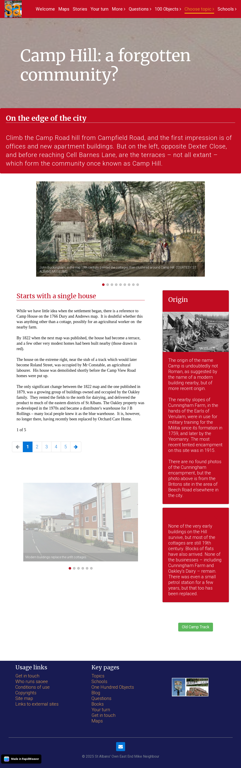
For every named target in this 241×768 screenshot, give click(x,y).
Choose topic (198, 9)
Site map (24, 698)
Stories (80, 9)
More (117, 9)
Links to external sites (36, 704)
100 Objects (166, 9)
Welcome (45, 9)
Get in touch (27, 676)
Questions (139, 9)
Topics (97, 676)
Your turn (99, 9)
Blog (95, 692)
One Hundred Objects (112, 687)
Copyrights (25, 692)
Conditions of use (32, 687)
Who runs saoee (31, 681)
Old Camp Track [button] (195, 627)
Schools (226, 9)
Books (97, 704)
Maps (63, 9)
